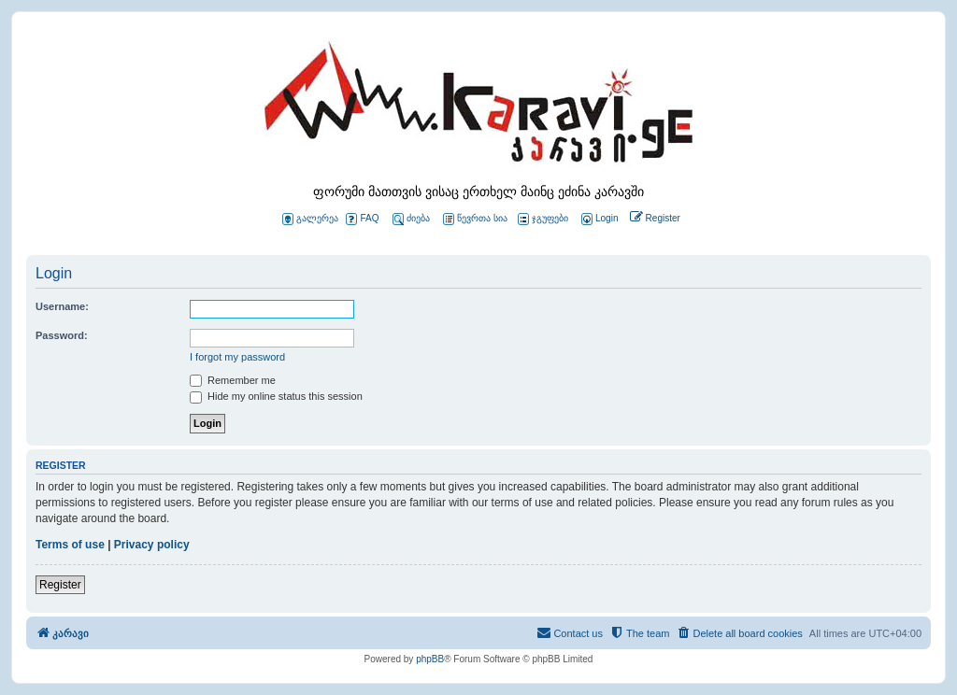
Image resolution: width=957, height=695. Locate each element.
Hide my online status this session (276, 396)
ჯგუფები (543, 219)
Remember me (233, 380)
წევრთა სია (475, 219)
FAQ (362, 219)
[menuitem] (598, 219)
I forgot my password (237, 356)
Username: (62, 306)
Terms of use (70, 544)
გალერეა (310, 219)
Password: (62, 335)
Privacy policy (152, 544)
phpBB (430, 659)
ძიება (411, 219)
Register (60, 584)
